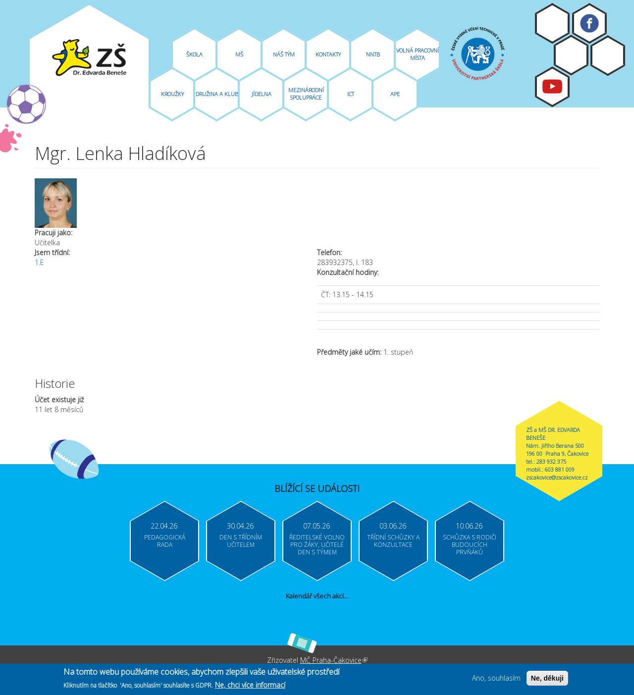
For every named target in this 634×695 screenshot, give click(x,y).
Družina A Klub (217, 94)
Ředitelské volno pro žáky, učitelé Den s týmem (317, 544)
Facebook (589, 23)
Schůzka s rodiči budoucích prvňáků (469, 544)
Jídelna (261, 94)
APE (395, 94)
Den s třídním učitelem (240, 541)
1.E (39, 262)
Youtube (552, 87)
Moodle (552, 23)
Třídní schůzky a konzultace (393, 541)
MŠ (239, 54)
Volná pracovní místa (417, 54)
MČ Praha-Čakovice (334, 660)
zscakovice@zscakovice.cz (557, 477)
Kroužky (172, 94)
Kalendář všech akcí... (317, 595)
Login (607, 55)
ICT (350, 94)
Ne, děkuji (547, 680)
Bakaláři (571, 55)
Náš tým (284, 54)
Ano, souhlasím (496, 680)
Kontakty (328, 54)
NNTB (373, 54)
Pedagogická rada (164, 541)
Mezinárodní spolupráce (306, 93)
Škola (194, 54)
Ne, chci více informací (250, 687)
